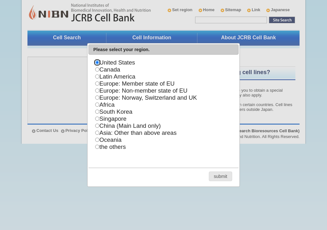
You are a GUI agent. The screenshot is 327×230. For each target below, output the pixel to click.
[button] (220, 176)
